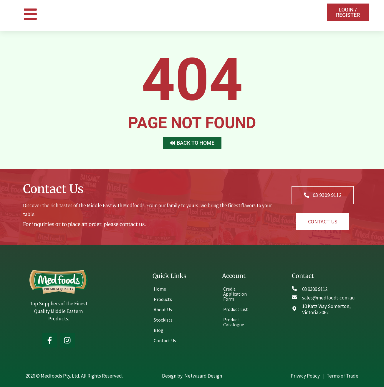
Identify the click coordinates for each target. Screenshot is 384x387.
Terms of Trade (342, 376)
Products (163, 299)
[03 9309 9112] (294, 288)
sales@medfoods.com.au (328, 297)
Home (160, 289)
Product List (235, 309)
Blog (158, 330)
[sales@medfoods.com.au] (294, 297)
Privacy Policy (306, 376)
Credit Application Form (235, 294)
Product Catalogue (233, 322)
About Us (163, 309)
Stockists (163, 320)
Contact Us (165, 340)
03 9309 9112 (314, 289)
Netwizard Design (202, 376)
